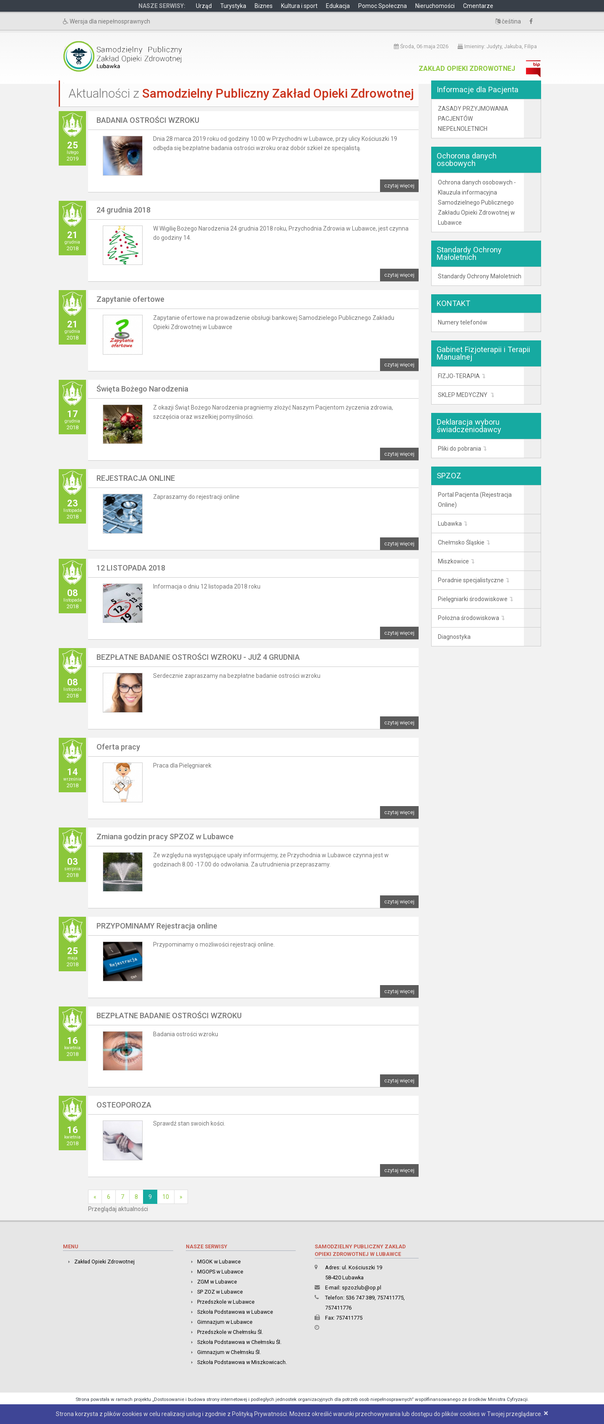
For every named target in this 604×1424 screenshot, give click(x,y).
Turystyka (233, 6)
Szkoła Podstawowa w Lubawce (235, 1312)
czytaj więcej (399, 186)
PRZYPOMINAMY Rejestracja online (156, 925)
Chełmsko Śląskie (461, 542)
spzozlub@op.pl (361, 1287)
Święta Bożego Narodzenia (142, 388)
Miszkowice (453, 561)
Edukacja (338, 6)
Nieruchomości (435, 6)
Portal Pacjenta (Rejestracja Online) (475, 499)
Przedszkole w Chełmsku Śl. (230, 1332)
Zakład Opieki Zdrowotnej (467, 69)
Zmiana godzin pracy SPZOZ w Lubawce (165, 836)
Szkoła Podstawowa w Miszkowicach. (242, 1362)
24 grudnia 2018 (123, 209)
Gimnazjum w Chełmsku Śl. (229, 1352)
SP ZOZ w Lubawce (220, 1292)
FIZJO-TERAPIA (459, 376)
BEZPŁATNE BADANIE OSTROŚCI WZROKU (169, 1015)
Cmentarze (478, 6)
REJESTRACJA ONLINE (135, 478)
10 (165, 1196)
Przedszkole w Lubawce (226, 1302)
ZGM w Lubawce (217, 1282)
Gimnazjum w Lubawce (225, 1322)
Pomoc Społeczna (382, 6)
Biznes (264, 6)
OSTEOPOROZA (123, 1104)
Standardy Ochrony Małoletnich (479, 276)
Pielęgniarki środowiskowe (473, 599)
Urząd (204, 6)
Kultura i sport (299, 6)
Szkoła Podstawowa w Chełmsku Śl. (239, 1342)
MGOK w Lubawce (219, 1261)
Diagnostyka (454, 636)
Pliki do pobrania (459, 448)
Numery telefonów (462, 322)
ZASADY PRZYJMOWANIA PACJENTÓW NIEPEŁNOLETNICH (473, 118)
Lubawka (450, 523)
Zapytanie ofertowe (130, 299)
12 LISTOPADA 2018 (130, 567)
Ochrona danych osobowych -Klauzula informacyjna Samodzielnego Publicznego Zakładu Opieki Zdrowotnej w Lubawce (477, 202)
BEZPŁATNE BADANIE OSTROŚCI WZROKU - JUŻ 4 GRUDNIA (198, 657)
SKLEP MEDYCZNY (463, 395)
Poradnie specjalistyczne (471, 580)
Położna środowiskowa (468, 618)
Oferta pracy (118, 746)
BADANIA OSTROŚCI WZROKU (147, 120)
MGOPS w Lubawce (220, 1271)
